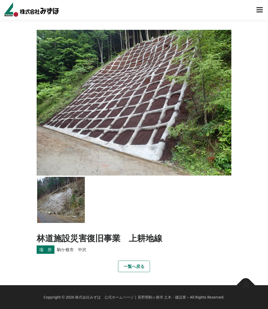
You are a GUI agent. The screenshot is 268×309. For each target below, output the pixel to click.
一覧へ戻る (134, 266)
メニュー (259, 10)
